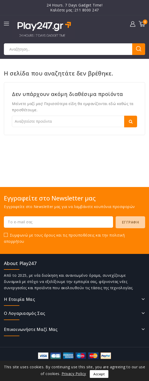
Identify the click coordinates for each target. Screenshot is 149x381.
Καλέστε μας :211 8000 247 (74, 10)
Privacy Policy (74, 373)
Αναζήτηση (138, 49)
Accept (99, 374)
